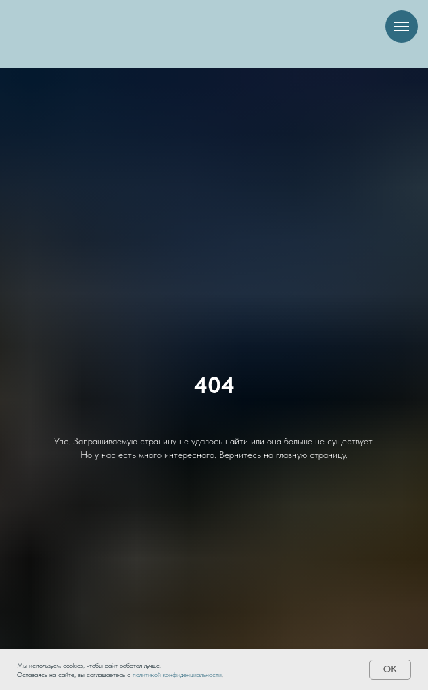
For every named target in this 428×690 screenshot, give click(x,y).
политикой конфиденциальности (177, 674)
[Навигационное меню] (401, 26)
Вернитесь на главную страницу (282, 454)
